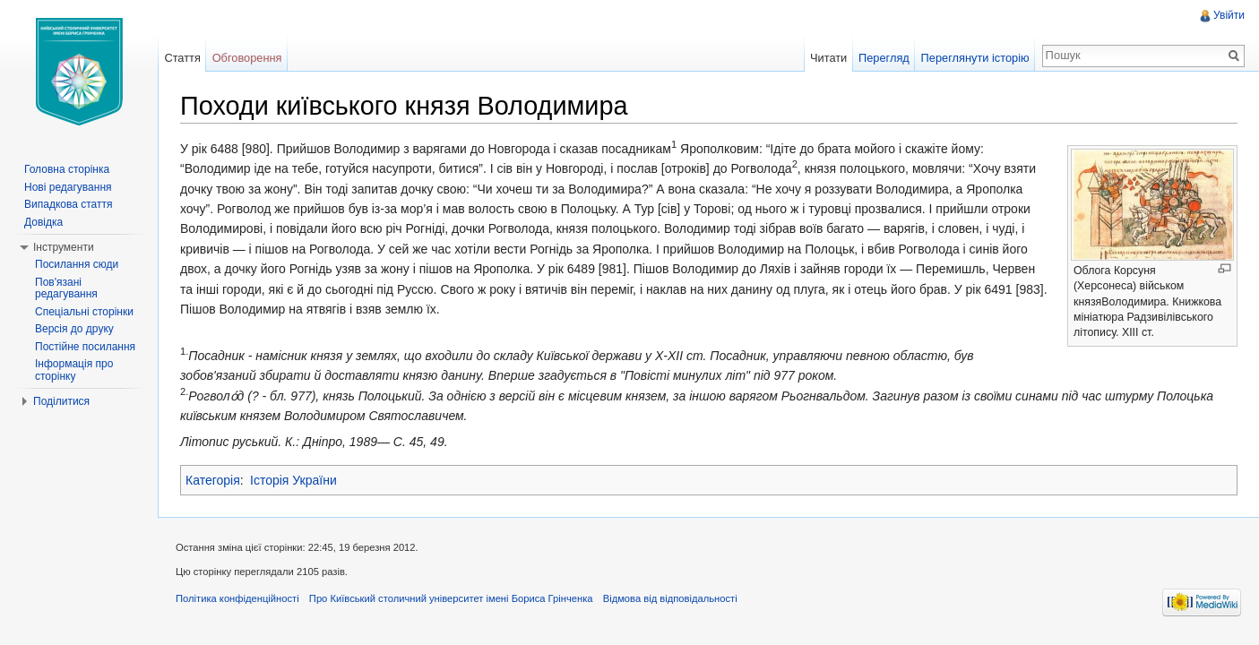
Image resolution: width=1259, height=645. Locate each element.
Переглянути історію (975, 57)
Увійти (1229, 15)
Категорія (212, 480)
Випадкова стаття (68, 204)
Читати (828, 57)
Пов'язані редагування (66, 288)
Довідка (43, 222)
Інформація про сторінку (74, 370)
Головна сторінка (66, 169)
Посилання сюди (76, 264)
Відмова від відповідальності (670, 598)
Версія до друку (74, 328)
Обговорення (247, 57)
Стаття (182, 57)
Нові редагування (68, 187)
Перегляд (884, 57)
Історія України (293, 480)
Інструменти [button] (63, 247)
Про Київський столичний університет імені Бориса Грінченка (451, 598)
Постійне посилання (85, 346)
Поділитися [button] (61, 401)
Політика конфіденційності (237, 598)
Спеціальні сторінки (84, 311)
